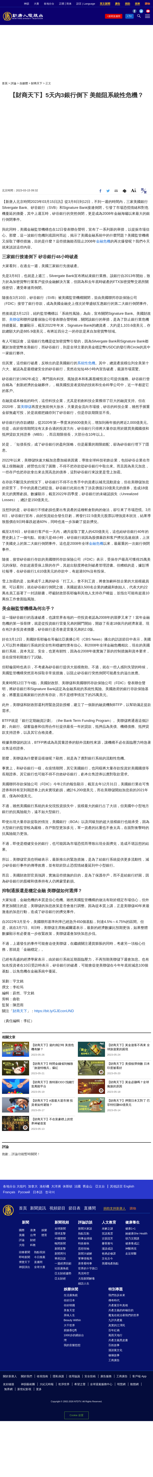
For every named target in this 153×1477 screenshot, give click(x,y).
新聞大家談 (85, 1228)
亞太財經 (60, 1278)
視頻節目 (57, 1208)
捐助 (127, 3)
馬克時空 (83, 1273)
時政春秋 (83, 1243)
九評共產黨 (115, 1320)
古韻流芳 (107, 1238)
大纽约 (21, 1186)
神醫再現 (130, 1248)
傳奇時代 (114, 1300)
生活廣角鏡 (71, 1295)
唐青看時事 (85, 1263)
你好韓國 (69, 1305)
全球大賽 (39, 1267)
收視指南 (42, 1376)
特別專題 (115, 1289)
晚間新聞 (60, 1243)
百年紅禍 (114, 1330)
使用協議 (74, 1376)
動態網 (134, 1384)
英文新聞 (105, 3)
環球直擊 (60, 1233)
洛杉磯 (44, 1186)
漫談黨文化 (115, 1350)
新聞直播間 (114, 16)
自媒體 (24, 83)
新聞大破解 (85, 1253)
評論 (13, 83)
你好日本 (69, 1300)
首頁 (5, 83)
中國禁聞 (60, 1238)
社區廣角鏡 (62, 1268)
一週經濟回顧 (63, 1263)
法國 (77, 1186)
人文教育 (109, 1222)
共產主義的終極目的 (120, 1310)
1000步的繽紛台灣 (74, 1338)
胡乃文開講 (132, 1238)
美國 (22, 1235)
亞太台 (100, 1186)
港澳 (33, 1230)
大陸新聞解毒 (86, 1278)
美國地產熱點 (110, 1263)
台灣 (33, 1235)
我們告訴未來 (116, 1295)
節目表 (74, 1208)
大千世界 (69, 1325)
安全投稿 (90, 1376)
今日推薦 (39, 1257)
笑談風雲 (107, 1233)
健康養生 (132, 1222)
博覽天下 (24, 1262)
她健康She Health (136, 1233)
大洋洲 (56, 1186)
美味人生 (69, 1315)
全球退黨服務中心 (101, 1384)
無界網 (8, 1389)
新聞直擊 (60, 1248)
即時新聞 (24, 1257)
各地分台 (49, 3)
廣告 (117, 3)
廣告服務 (106, 1376)
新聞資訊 (38, 1208)
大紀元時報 (47, 1384)
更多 (39, 1389)
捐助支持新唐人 (114, 1208)
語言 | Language (85, 3)
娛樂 (44, 1230)
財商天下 (36, 83)
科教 (33, 1245)
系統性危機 (86, 363)
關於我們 (26, 1376)
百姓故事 (114, 1345)
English (129, 1186)
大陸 (22, 1245)
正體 (61, 3)
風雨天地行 (115, 1335)
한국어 (50, 1192)
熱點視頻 (39, 1252)
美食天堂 (69, 1310)
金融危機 (103, 241)
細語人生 (83, 1283)
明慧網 (121, 1384)
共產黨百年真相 (118, 1305)
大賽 (36, 3)
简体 (69, 3)
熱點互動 (83, 1233)
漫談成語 (107, 1248)
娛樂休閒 (71, 1289)
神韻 (26, 3)
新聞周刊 (60, 1253)
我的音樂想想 (72, 1345)
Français (9, 1192)
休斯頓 (67, 1186)
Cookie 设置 (76, 1415)
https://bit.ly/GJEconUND (54, 1011)
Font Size (133, 190)
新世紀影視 (24, 1389)
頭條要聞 (24, 1252)
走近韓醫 (130, 1253)
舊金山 (87, 1186)
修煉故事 (114, 1355)
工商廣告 (114, 1360)
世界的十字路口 (88, 1268)
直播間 (90, 1208)
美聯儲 (14, 319)
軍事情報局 (85, 1258)
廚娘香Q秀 (70, 1330)
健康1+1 (130, 1228)
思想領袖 (83, 1248)
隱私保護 (58, 1376)
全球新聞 (60, 1228)
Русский (24, 1192)
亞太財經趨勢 (63, 1273)
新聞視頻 (62, 1222)
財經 (33, 1240)
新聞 (25, 1222)
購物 (147, 3)
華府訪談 (60, 1258)
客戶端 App (139, 1376)
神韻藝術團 (28, 1384)
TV (130, 16)
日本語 (37, 1192)
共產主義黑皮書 (118, 1340)
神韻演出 (24, 1267)
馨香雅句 (107, 1243)
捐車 (137, 3)
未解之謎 (107, 1228)
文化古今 (107, 1258)
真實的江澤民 (116, 1325)
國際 (22, 1230)
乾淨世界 (64, 1384)
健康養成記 (132, 1243)
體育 (44, 1235)
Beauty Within (72, 1320)
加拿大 (33, 1186)
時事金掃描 (85, 1238)
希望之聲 (79, 1384)
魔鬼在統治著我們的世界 (123, 1315)
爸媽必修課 (109, 1253)
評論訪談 (85, 1222)
